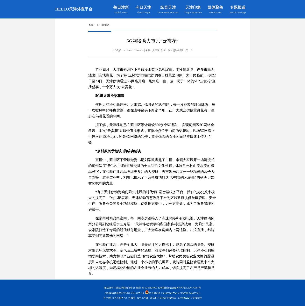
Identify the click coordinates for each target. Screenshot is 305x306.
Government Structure (168, 12)
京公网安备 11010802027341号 (162, 292)
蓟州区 (105, 25)
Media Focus (215, 12)
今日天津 (143, 7)
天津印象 (193, 7)
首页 (91, 25)
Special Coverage (237, 12)
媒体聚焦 (215, 7)
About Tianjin (143, 12)
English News (120, 12)
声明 (145, 297)
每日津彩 (121, 7)
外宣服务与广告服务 (124, 297)
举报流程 (197, 297)
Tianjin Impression (193, 12)
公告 (139, 297)
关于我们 (108, 297)
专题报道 (237, 7)
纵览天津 (168, 7)
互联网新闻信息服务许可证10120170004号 (179, 287)
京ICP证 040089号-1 (190, 293)
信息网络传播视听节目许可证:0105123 (124, 293)
